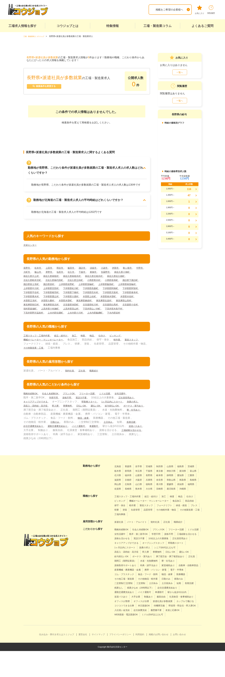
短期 (161, 604)
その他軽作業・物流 (139, 527)
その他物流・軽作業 (125, 600)
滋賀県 (152, 488)
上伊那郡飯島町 (32, 288)
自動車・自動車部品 (125, 587)
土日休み (28, 434)
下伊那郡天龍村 (77, 296)
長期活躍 (53, 434)
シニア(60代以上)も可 (143, 564)
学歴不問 (54, 405)
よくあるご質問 (202, 26)
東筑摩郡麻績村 (72, 304)
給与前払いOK (31, 418)
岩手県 (141, 474)
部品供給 (133, 517)
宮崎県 (141, 501)
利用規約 (139, 660)
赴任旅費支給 (178, 631)
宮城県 (152, 474)
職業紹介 (97, 378)
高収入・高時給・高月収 (54, 413)
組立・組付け (66, 343)
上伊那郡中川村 (79, 288)
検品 (99, 343)
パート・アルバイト (139, 534)
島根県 (155, 492)
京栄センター (30, 245)
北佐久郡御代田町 (83, 280)
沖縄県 (166, 501)
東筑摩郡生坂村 (94, 304)
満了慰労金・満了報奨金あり (157, 573)
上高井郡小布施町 (75, 312)
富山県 (129, 483)
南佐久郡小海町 (32, 276)
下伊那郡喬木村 (121, 296)
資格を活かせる (149, 551)
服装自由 (147, 618)
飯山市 (52, 272)
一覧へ (179, 72)
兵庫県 (186, 488)
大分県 (129, 501)
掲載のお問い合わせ (158, 660)
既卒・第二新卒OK (157, 546)
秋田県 (164, 474)
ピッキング (125, 343)
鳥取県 (143, 492)
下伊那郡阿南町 (54, 292)
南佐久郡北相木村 (124, 276)
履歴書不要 (120, 636)
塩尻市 (76, 272)
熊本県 (118, 501)
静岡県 (118, 488)
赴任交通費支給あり (73, 434)
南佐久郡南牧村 (77, 276)
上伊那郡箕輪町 (135, 284)
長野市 (27, 268)
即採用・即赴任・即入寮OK (129, 631)
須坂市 (100, 268)
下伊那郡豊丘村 (32, 300)
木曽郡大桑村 (31, 304)
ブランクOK (74, 401)
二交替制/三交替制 (179, 600)
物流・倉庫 (133, 426)
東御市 (112, 272)
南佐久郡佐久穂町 (33, 280)
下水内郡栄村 (30, 320)
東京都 (175, 479)
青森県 (129, 474)
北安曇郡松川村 (99, 308)
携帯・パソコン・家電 (126, 591)
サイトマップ (98, 660)
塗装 (175, 522)
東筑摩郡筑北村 (54, 308)
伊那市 (124, 268)
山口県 (189, 492)
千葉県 (164, 479)
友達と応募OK (139, 636)
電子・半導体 (150, 591)
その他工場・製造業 (182, 595)
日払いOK (105, 413)
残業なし (186, 604)
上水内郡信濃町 (84, 316)
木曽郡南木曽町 (96, 300)
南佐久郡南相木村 (100, 276)
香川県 (129, 496)
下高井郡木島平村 (33, 316)
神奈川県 (188, 479)
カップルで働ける (124, 627)
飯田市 (76, 268)
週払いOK (121, 413)
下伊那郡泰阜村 (99, 296)
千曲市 (100, 272)
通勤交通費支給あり (100, 434)
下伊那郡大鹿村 (54, 300)
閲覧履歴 (211, 9)
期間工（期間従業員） (126, 577)
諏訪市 (88, 268)
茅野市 (64, 272)
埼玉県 (152, 479)
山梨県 (164, 483)
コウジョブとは (67, 26)
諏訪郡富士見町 (74, 284)
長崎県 (186, 496)
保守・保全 (148, 517)
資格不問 (69, 405)
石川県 (141, 483)
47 (189, 195)
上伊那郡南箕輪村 (55, 288)
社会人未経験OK (53, 401)
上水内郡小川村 (106, 316)
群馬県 (141, 479)
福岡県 (164, 496)
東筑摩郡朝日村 (32, 308)
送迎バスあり (57, 438)
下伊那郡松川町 (123, 288)
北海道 (118, 474)
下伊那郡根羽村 (121, 292)
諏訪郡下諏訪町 (52, 284)
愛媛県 (141, 496)
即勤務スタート (94, 409)
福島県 (186, 474)
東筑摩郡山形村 (116, 304)
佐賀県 (175, 496)
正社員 (84, 378)
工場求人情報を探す (22, 26)
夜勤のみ (160, 600)
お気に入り (199, 9)
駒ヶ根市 (137, 268)
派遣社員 (119, 534)
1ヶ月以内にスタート (119, 409)
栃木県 (129, 479)
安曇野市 (125, 272)
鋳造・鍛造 (142, 522)
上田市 (52, 268)
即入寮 (77, 413)
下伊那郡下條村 (32, 296)
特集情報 (112, 26)
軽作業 (123, 347)
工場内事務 (187, 527)
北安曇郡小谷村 (32, 312)
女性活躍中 (131, 401)
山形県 (175, 474)
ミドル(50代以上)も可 (126, 640)
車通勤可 (141, 434)
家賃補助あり (174, 582)
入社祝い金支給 (158, 631)
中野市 (27, 272)
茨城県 (118, 479)
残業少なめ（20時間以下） (129, 609)
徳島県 (118, 496)
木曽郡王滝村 (137, 300)
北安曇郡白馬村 (121, 308)
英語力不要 (84, 405)
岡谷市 (64, 268)
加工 (80, 343)
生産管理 (186, 522)
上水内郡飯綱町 (128, 316)
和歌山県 (131, 492)
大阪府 (175, 488)
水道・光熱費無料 (153, 577)
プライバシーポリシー (120, 660)
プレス (156, 522)
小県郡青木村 (127, 280)
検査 (90, 343)
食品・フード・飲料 (125, 595)
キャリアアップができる (37, 409)
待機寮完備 (188, 627)
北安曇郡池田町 (77, 308)
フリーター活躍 (94, 401)
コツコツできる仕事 (149, 627)
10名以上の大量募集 (125, 555)
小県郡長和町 (31, 284)
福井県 (152, 483)
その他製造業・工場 (62, 356)
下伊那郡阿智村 (77, 292)
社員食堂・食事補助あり (170, 618)
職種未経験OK (31, 401)
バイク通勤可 (124, 434)
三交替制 (119, 604)
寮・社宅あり (56, 422)
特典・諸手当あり (153, 582)
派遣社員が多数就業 (168, 622)
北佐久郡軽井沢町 (58, 280)
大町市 (39, 272)
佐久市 (88, 272)
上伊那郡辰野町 (113, 284)
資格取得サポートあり (126, 582)
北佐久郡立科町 (106, 280)
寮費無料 (90, 413)
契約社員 (70, 378)
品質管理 (119, 527)
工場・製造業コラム (157, 26)
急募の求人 (30, 413)
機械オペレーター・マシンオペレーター (46, 347)
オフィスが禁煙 (123, 622)
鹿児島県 (154, 501)
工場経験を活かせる (57, 442)
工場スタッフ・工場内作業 (38, 343)
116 (189, 189)
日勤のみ (97, 430)
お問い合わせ (179, 660)
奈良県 (118, 492)
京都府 (164, 488)
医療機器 (162, 595)
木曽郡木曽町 (51, 304)
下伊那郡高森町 (32, 292)
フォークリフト (123, 522)
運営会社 (82, 660)
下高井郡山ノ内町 (122, 312)
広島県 (177, 492)
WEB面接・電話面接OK (164, 636)
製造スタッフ (31, 351)
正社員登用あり (132, 405)
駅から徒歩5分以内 (158, 613)
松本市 (39, 268)
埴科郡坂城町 (53, 312)
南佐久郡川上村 (54, 276)
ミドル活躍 (114, 401)
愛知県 (129, 488)
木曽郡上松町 (75, 300)
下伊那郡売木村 (54, 296)
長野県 (175, 483)
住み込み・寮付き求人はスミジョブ (56, 660)
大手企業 (119, 618)
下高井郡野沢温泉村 (59, 316)
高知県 (152, 496)
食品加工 (119, 517)
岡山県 (166, 492)
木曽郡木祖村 (117, 300)
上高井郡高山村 (99, 312)
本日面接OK (171, 627)
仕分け (110, 343)
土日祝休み (148, 604)
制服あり (133, 618)
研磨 (166, 522)
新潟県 (118, 483)
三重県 (141, 488)
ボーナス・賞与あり (55, 418)
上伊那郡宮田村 (101, 288)
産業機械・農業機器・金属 (156, 587)
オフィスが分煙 (144, 622)
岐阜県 (186, 483)
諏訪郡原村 (93, 284)
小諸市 (112, 268)
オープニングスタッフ (126, 560)
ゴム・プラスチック (173, 591)
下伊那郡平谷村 (99, 292)
